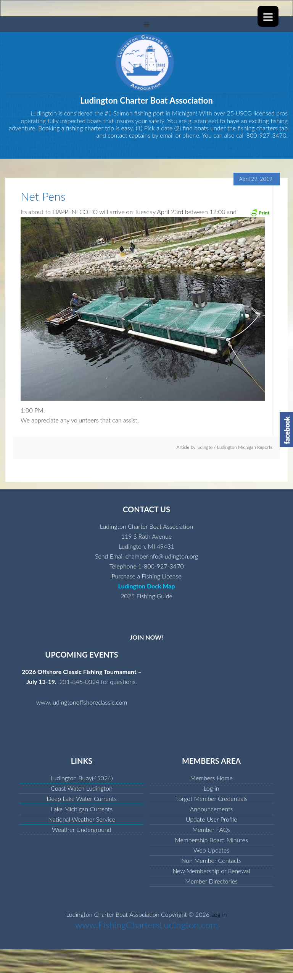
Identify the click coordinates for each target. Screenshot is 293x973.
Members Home (211, 777)
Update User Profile (211, 819)
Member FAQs (211, 829)
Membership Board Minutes (211, 839)
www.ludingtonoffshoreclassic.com (81, 702)
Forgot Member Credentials (211, 798)
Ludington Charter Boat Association (146, 62)
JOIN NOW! (146, 637)
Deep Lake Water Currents (81, 798)
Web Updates (211, 850)
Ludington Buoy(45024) (81, 777)
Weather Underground (81, 829)
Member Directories (211, 881)
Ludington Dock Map (146, 586)
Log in (211, 788)
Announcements (211, 808)
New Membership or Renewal (211, 870)
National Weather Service (81, 819)
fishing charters (258, 128)
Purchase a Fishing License (146, 576)
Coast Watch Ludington (82, 788)
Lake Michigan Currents (82, 808)
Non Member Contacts (211, 860)
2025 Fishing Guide (146, 595)
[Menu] (268, 16)
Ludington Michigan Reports (244, 447)
